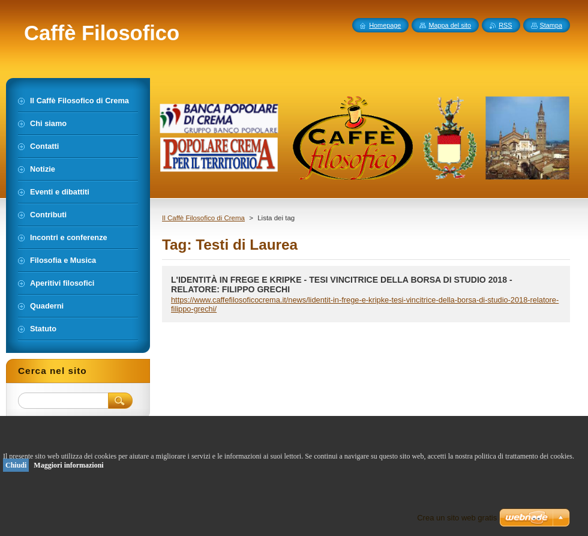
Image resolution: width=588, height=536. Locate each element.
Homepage (385, 25)
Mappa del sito (449, 25)
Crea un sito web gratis (457, 517)
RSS (505, 25)
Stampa (551, 25)
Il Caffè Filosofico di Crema (203, 217)
